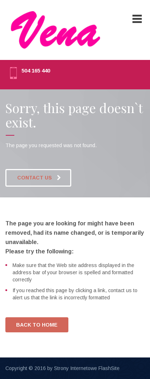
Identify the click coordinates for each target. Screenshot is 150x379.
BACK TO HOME (37, 325)
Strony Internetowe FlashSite (87, 368)
